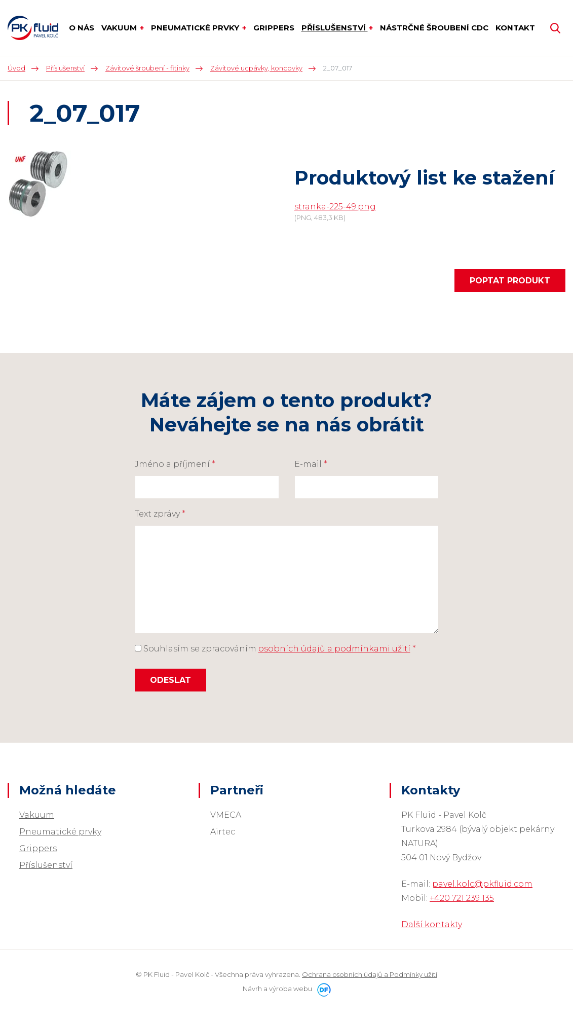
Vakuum (36, 815)
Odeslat (170, 680)
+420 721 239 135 (462, 898)
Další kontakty (431, 924)
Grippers (38, 848)
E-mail (310, 464)
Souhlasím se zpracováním (275, 648)
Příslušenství (45, 865)
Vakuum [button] (120, 27)
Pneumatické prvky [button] (196, 27)
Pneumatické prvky (60, 831)
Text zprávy (160, 514)
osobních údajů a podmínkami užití (334, 648)
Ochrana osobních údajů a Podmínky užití (369, 974)
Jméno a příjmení (175, 464)
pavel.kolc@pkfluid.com (482, 884)
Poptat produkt (510, 280)
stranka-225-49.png (335, 206)
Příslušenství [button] (334, 27)
